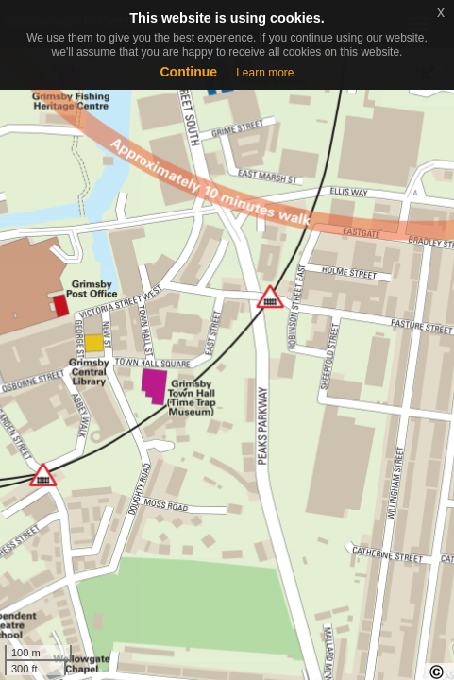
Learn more (265, 72)
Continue (188, 71)
